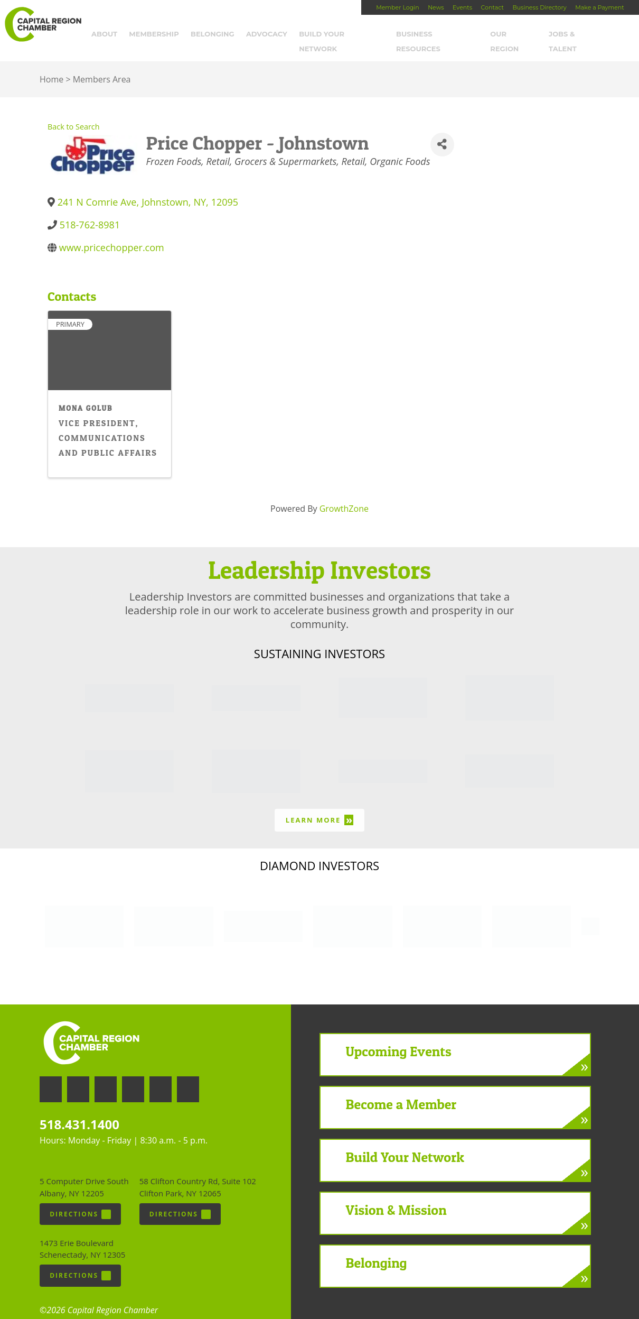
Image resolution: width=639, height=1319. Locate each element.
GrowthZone (344, 495)
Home (51, 66)
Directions (80, 1200)
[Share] (442, 131)
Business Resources (443, 35)
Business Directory (539, 7)
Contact (492, 7)
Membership (160, 35)
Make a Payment (599, 7)
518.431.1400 (79, 1110)
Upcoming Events (399, 1037)
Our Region (520, 35)
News (436, 7)
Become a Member (401, 1090)
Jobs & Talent (584, 35)
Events (462, 7)
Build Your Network (348, 35)
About (111, 35)
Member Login (397, 7)
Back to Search (74, 113)
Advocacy (273, 35)
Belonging (219, 35)
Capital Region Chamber (42, 24)
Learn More (319, 806)
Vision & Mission (396, 1196)
